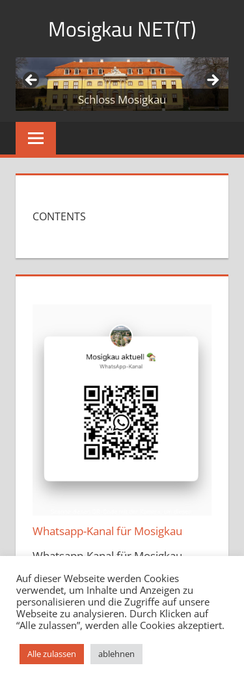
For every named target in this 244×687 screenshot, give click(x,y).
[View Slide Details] (122, 84)
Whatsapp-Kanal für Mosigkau (107, 530)
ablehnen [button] (116, 654)
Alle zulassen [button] (51, 654)
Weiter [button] (212, 81)
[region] (122, 84)
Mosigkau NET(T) (122, 28)
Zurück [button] (32, 81)
